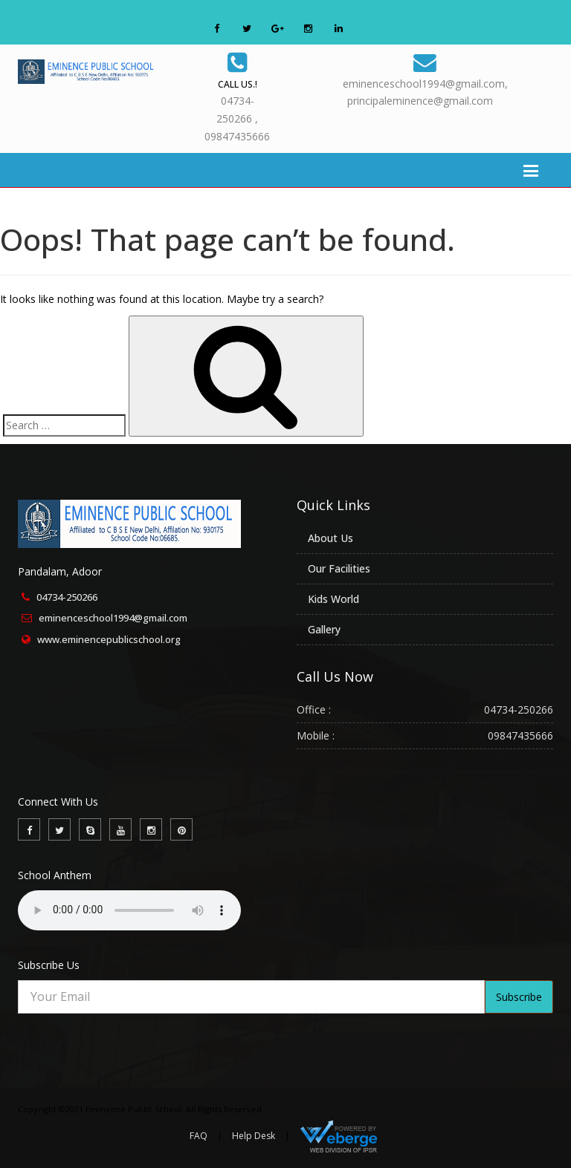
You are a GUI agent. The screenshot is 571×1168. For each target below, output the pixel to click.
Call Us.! (237, 84)
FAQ (198, 1135)
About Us (330, 538)
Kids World (333, 599)
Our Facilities (339, 568)
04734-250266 (66, 597)
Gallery (324, 629)
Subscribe (519, 997)
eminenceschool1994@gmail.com (113, 617)
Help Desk (253, 1135)
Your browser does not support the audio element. (129, 910)
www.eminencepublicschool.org (109, 639)
